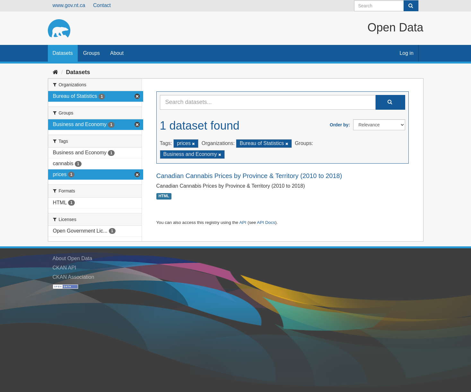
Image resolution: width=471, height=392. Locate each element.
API (242, 222)
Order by (339, 124)
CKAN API (64, 267)
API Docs (266, 222)
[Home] (55, 72)
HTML (164, 196)
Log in (406, 53)
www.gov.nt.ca (69, 5)
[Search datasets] (386, 5)
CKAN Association (73, 277)
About (117, 53)
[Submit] (411, 5)
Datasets (63, 53)
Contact (102, 5)
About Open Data (72, 258)
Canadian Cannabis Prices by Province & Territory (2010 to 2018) (249, 175)
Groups (91, 53)
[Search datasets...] (268, 102)
